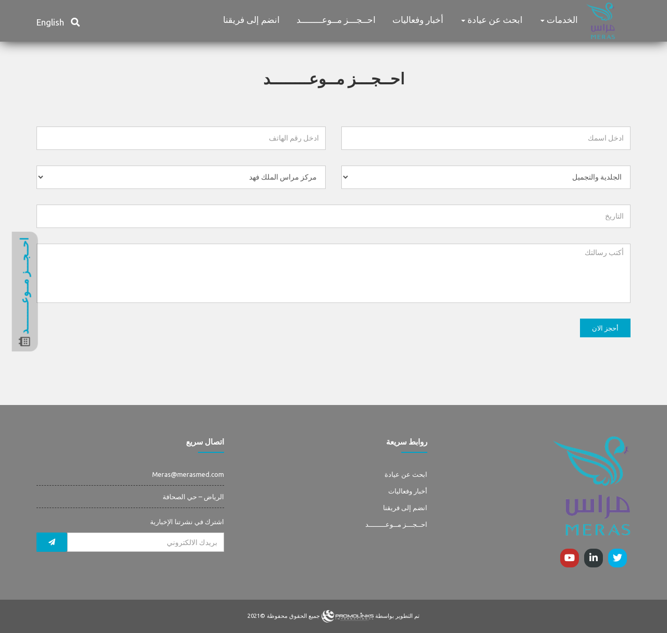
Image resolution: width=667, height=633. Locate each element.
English (50, 22)
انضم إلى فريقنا (251, 19)
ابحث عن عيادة (492, 19)
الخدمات (559, 19)
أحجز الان (605, 328)
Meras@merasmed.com (188, 474)
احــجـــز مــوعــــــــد (336, 19)
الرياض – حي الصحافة (193, 496)
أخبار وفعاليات (417, 19)
